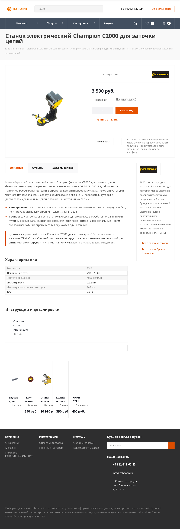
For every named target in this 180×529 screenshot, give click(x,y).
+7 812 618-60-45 (132, 9)
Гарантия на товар (51, 447)
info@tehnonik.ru (123, 473)
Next (125, 348)
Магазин (10, 447)
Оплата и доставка (51, 442)
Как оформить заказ (86, 447)
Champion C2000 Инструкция (20, 325)
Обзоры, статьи (83, 442)
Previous (119, 348)
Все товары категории (155, 243)
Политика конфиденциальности (19, 454)
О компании (12, 442)
